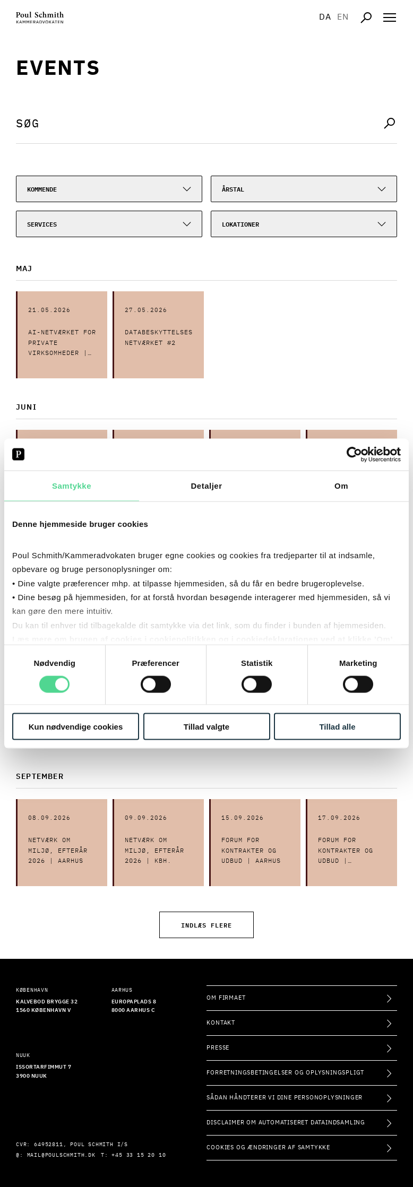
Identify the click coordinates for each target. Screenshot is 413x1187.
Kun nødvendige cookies (76, 726)
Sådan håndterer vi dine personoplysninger (284, 1098)
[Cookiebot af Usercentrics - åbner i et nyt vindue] (354, 454)
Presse (217, 1048)
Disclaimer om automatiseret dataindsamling (285, 1122)
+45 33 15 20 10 (138, 1155)
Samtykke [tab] (71, 485)
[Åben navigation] (389, 17)
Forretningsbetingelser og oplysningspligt (285, 1073)
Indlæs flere (206, 925)
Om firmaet (225, 998)
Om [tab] (341, 485)
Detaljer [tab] (206, 485)
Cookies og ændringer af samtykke (268, 1147)
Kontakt (220, 1023)
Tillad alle (337, 726)
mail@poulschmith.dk (61, 1155)
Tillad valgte (206, 726)
